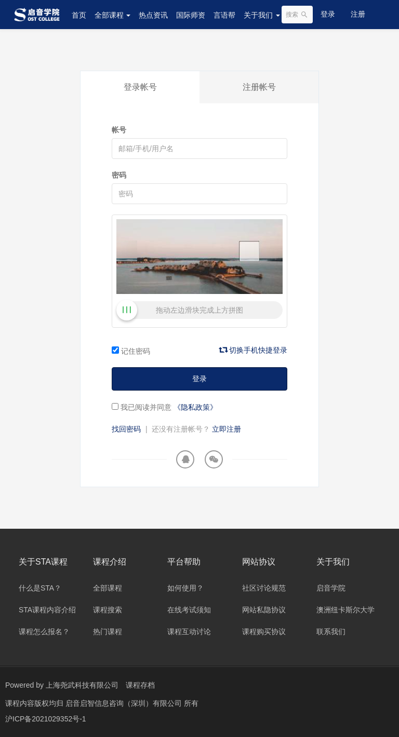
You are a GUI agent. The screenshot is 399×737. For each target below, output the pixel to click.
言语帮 (224, 15)
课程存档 (140, 685)
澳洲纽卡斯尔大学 (345, 610)
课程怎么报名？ (44, 631)
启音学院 (330, 588)
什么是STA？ (40, 588)
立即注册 (226, 429)
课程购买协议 (264, 631)
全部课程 (113, 15)
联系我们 (330, 631)
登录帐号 (140, 87)
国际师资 (190, 15)
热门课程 (107, 631)
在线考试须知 (189, 610)
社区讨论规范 (264, 588)
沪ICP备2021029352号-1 (45, 719)
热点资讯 (153, 15)
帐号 (119, 130)
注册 (358, 14)
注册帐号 (259, 87)
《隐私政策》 (195, 407)
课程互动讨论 (189, 631)
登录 (328, 14)
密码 (119, 175)
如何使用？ (185, 588)
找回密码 (126, 429)
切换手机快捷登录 (253, 350)
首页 (79, 15)
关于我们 (262, 15)
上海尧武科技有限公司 (82, 685)
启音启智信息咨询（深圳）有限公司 (124, 703)
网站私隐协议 (264, 610)
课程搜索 (107, 610)
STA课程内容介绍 (47, 610)
